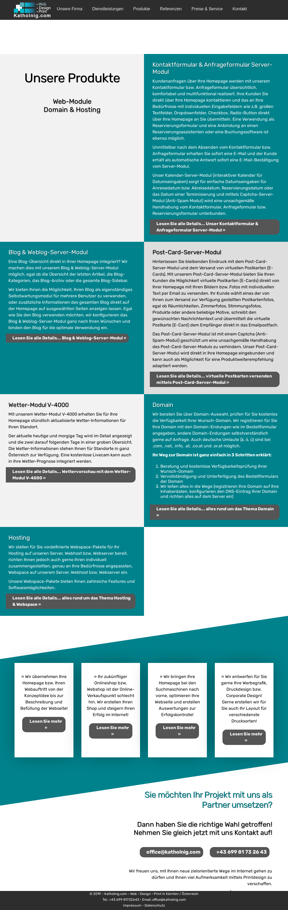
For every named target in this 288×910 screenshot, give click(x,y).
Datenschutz (155, 905)
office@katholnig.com (173, 852)
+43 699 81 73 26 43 (241, 852)
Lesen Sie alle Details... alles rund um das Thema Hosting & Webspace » (71, 601)
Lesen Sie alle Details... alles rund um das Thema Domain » (215, 512)
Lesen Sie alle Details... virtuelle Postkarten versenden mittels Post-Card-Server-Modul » (214, 379)
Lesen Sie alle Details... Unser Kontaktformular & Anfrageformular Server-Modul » (207, 227)
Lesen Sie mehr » (46, 724)
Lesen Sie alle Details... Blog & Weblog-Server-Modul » (69, 337)
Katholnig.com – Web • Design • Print (132, 894)
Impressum (132, 905)
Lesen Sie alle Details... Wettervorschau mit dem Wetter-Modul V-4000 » (71, 474)
